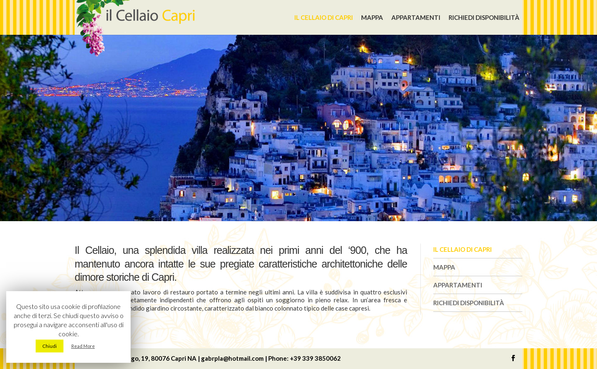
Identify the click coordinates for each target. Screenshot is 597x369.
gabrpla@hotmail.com (232, 358)
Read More (83, 346)
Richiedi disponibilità (484, 17)
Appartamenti (415, 17)
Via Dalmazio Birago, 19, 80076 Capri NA (139, 358)
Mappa (372, 17)
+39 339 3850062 (315, 358)
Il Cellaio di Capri (323, 17)
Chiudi (49, 346)
